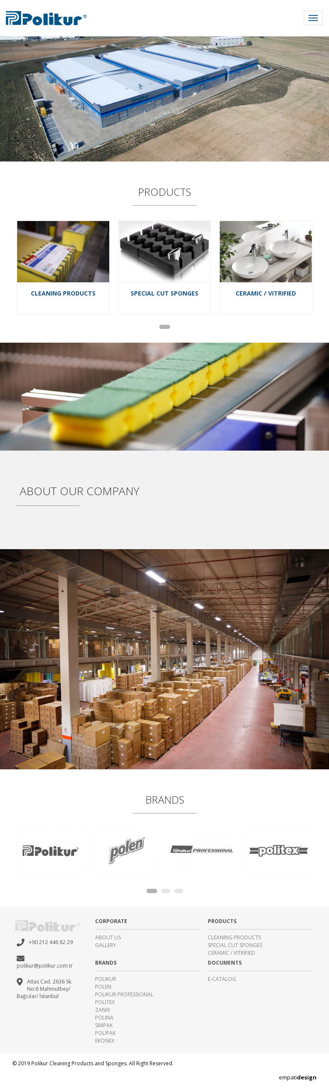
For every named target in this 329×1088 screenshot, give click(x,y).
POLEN (103, 986)
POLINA (104, 1017)
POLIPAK (105, 1033)
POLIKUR (105, 979)
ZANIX (102, 1009)
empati (298, 1077)
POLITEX (105, 1002)
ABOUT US (108, 937)
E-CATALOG (222, 979)
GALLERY (105, 945)
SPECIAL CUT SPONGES (235, 945)
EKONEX (104, 1040)
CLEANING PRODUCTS (234, 937)
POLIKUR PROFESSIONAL (124, 994)
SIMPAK (104, 1025)
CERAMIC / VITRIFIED (231, 952)
